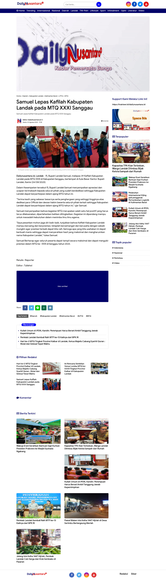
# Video (116, 263)
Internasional (43, 10)
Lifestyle (94, 10)
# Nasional (117, 253)
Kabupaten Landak (36, 96)
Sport (103, 10)
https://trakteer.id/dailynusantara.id (128, 104)
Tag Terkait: (22, 316)
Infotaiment (113, 10)
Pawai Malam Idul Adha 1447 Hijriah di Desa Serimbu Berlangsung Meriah (85, 521)
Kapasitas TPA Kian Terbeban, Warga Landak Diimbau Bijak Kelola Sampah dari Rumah (86, 447)
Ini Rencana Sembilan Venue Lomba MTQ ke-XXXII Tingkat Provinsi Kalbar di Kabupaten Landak (75, 368)
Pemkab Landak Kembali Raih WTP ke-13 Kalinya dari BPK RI (49, 337)
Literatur (132, 10)
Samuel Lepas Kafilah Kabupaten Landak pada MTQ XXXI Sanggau (27, 382)
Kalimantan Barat (51, 96)
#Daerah (33, 316)
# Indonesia (117, 248)
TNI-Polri (84, 10)
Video (141, 10)
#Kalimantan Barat (67, 316)
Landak (74, 10)
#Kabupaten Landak (48, 316)
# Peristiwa (117, 258)
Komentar (104, 121)
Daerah (65, 10)
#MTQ (88, 316)
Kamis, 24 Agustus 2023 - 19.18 (32, 122)
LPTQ (61, 96)
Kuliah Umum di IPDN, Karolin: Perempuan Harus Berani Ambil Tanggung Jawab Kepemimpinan (84, 484)
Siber (133, 573)
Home (20, 10)
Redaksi (124, 573)
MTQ (66, 96)
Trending (30, 10)
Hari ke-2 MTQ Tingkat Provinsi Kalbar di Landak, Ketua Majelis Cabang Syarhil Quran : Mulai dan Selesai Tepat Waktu (62, 342)
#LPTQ (80, 316)
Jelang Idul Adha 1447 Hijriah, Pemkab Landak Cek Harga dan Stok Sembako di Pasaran (36, 559)
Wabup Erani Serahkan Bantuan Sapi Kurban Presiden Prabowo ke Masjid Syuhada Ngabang (38, 449)
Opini (123, 10)
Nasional (56, 10)
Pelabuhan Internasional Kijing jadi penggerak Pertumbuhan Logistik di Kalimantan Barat (139, 197)
